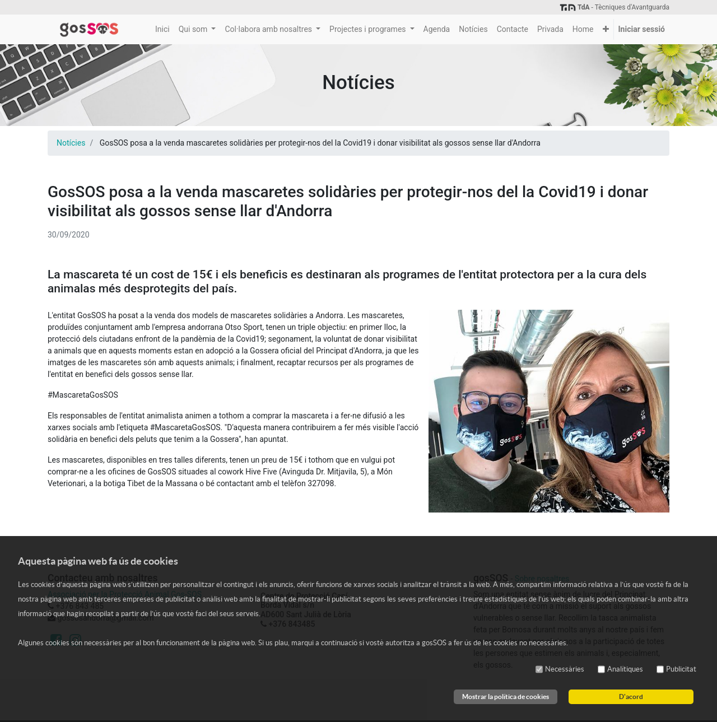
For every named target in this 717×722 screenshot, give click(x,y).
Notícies (71, 142)
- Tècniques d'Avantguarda (614, 7)
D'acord (631, 696)
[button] (605, 29)
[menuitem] (162, 29)
